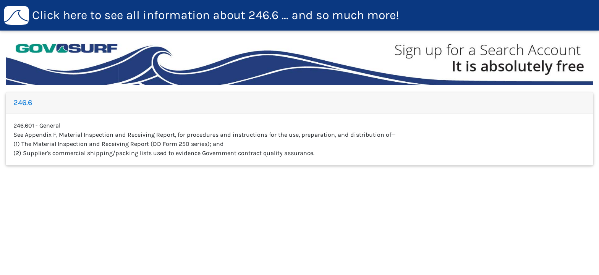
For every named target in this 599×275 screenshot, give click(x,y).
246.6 (201, 15)
